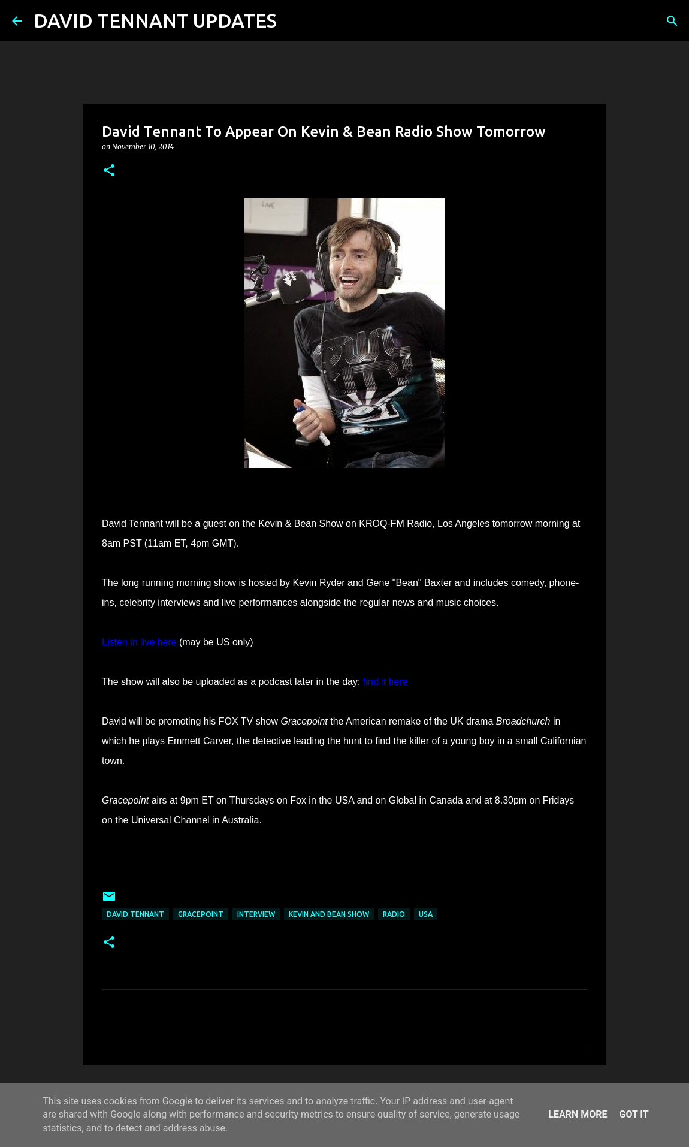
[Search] (293, 21)
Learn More (577, 1114)
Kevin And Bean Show (329, 914)
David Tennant (135, 914)
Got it (633, 1114)
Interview (256, 914)
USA (426, 914)
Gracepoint (200, 914)
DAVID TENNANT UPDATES (155, 20)
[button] (109, 171)
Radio (394, 914)
